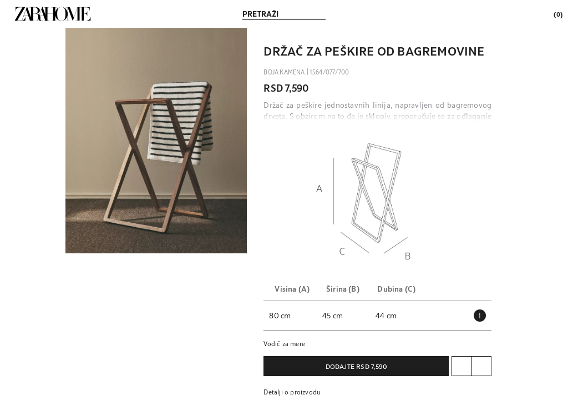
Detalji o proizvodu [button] (292, 392)
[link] (52, 14)
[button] (156, 140)
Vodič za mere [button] (284, 343)
